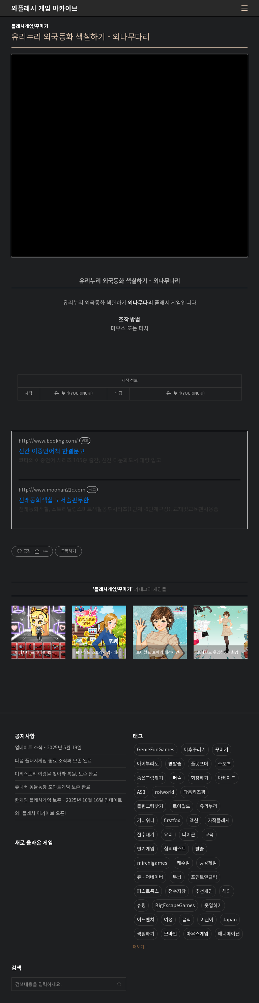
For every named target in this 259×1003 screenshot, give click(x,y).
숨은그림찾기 (150, 777)
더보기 (138, 946)
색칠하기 (145, 933)
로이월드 (181, 806)
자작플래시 (219, 820)
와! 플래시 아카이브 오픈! (40, 813)
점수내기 (145, 834)
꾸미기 (221, 749)
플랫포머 (199, 763)
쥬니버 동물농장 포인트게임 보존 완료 (52, 786)
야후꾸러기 (195, 749)
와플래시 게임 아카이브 (44, 8)
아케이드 (226, 777)
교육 (209, 834)
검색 (119, 984)
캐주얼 (183, 862)
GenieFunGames (155, 749)
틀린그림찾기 (150, 806)
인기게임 (145, 848)
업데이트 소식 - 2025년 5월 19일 (48, 747)
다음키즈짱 (194, 791)
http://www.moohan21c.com (52, 490)
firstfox (172, 820)
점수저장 (177, 891)
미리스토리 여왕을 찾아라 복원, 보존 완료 (56, 773)
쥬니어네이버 (150, 876)
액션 (194, 820)
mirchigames (152, 862)
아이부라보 (148, 763)
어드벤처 (145, 919)
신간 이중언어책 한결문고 (52, 451)
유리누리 (208, 806)
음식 (186, 919)
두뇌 (177, 876)
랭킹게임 (208, 862)
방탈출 (174, 763)
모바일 (170, 933)
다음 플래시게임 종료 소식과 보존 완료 (53, 760)
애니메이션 (229, 933)
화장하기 (199, 777)
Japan (230, 919)
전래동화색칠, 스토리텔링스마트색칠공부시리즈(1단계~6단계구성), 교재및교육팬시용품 (119, 508)
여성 (168, 919)
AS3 (141, 791)
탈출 (199, 848)
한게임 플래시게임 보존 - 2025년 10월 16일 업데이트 (68, 800)
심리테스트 (175, 848)
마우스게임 (197, 933)
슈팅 (141, 905)
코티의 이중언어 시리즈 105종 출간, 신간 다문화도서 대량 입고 (90, 460)
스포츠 (224, 763)
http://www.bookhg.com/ (48, 441)
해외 (226, 891)
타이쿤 (188, 834)
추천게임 (204, 891)
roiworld (164, 791)
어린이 (206, 919)
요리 (168, 834)
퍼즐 (177, 777)
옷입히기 (213, 905)
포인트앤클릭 (204, 876)
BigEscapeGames (175, 905)
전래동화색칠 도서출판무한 (54, 500)
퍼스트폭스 (148, 891)
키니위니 (145, 820)
